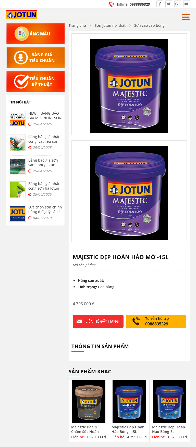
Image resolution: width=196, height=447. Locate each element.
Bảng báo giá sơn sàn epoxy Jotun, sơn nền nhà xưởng (45, 165)
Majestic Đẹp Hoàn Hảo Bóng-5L (168, 429)
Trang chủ (77, 25)
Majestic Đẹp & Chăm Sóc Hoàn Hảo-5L (85, 432)
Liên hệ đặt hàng (102, 321)
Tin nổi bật (20, 102)
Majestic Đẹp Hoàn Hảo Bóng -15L (128, 429)
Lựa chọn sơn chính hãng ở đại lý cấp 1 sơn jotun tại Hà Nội (45, 214)
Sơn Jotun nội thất (110, 25)
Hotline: (132, 4)
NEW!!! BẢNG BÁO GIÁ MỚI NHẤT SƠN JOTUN (45, 118)
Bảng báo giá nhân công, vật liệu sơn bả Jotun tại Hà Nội (44, 141)
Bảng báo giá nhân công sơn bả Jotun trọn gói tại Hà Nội (44, 188)
